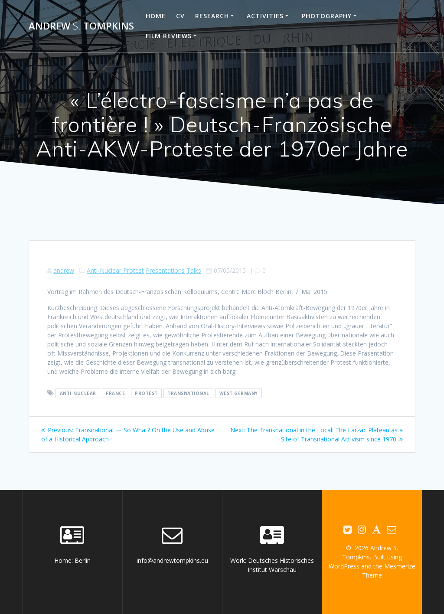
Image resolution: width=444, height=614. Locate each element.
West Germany (238, 393)
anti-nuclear (78, 393)
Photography (327, 16)
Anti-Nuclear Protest (115, 270)
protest (146, 393)
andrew (63, 270)
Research (212, 16)
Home (156, 16)
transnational (188, 393)
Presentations (165, 270)
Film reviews (169, 36)
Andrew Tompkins (81, 26)
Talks (193, 270)
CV (180, 16)
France (115, 393)
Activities (265, 16)
